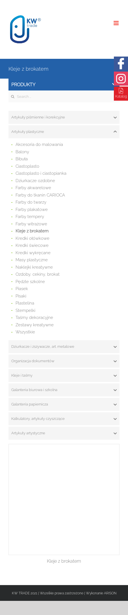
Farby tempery (30, 216)
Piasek (22, 288)
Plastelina (25, 303)
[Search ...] (64, 96)
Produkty (63, 84)
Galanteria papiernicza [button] (64, 404)
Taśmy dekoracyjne (34, 317)
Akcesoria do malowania (39, 144)
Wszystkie (25, 332)
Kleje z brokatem (32, 231)
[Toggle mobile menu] (117, 23)
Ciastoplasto (27, 166)
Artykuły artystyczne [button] (64, 433)
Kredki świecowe (32, 245)
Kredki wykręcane (33, 252)
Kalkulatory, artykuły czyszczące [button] (64, 418)
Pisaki (21, 296)
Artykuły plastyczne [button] (64, 131)
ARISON (110, 593)
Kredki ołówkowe (32, 238)
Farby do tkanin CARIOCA (40, 195)
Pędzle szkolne (30, 281)
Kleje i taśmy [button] (64, 375)
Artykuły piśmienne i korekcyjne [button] (64, 117)
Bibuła (22, 158)
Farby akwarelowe (33, 187)
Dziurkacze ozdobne (35, 180)
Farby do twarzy (31, 202)
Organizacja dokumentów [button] (64, 361)
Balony (22, 151)
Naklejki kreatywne (34, 267)
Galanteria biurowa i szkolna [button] (64, 390)
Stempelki (25, 310)
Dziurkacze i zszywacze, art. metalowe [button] (64, 346)
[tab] (64, 117)
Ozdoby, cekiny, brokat (38, 274)
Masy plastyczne (32, 259)
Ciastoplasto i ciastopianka (41, 173)
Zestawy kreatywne (35, 324)
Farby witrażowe (31, 223)
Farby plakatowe (32, 209)
